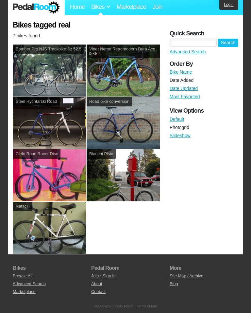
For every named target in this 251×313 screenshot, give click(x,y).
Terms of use (147, 306)
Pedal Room (36, 7)
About (96, 283)
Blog (174, 283)
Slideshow (180, 135)
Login (228, 4)
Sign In (109, 275)
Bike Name (181, 72)
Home (77, 6)
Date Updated (184, 88)
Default (177, 119)
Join (157, 6)
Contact (98, 291)
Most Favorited (185, 96)
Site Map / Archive (186, 275)
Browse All (22, 275)
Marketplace (131, 6)
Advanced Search (188, 51)
